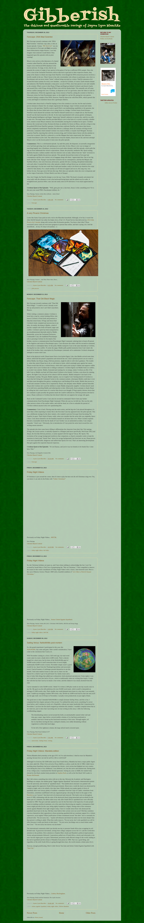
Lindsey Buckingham (58, 893)
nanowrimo (35, 740)
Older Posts (90, 913)
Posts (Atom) (39, 917)
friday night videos (37, 550)
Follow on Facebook (106, 38)
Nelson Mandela (64, 906)
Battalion (30, 795)
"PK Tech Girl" (47, 46)
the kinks (46, 550)
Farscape (34, 203)
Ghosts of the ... (106, 84)
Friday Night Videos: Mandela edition (43, 751)
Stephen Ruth (61, 773)
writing (50, 740)
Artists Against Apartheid (39, 906)
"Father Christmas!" (59, 479)
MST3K (53, 537)
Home (61, 913)
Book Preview (105, 94)
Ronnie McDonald (33, 775)
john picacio (35, 288)
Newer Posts (32, 913)
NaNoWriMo (31, 649)
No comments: (59, 200)
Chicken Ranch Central (34, 196)
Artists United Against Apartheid (61, 619)
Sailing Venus (43, 740)
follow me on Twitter (111, 103)
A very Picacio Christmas (38, 213)
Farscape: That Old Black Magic (41, 299)
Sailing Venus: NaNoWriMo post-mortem (44, 643)
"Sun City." (30, 848)
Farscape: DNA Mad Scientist (40, 37)
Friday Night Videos (35, 472)
